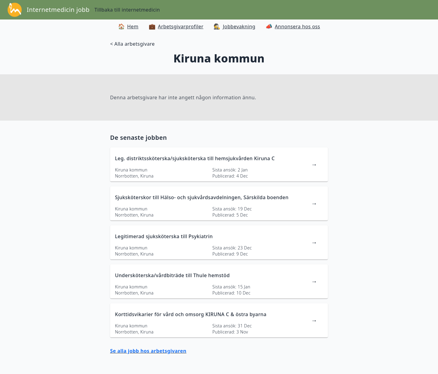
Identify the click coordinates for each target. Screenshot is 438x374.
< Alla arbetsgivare (132, 44)
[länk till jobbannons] (219, 164)
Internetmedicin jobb (58, 9)
